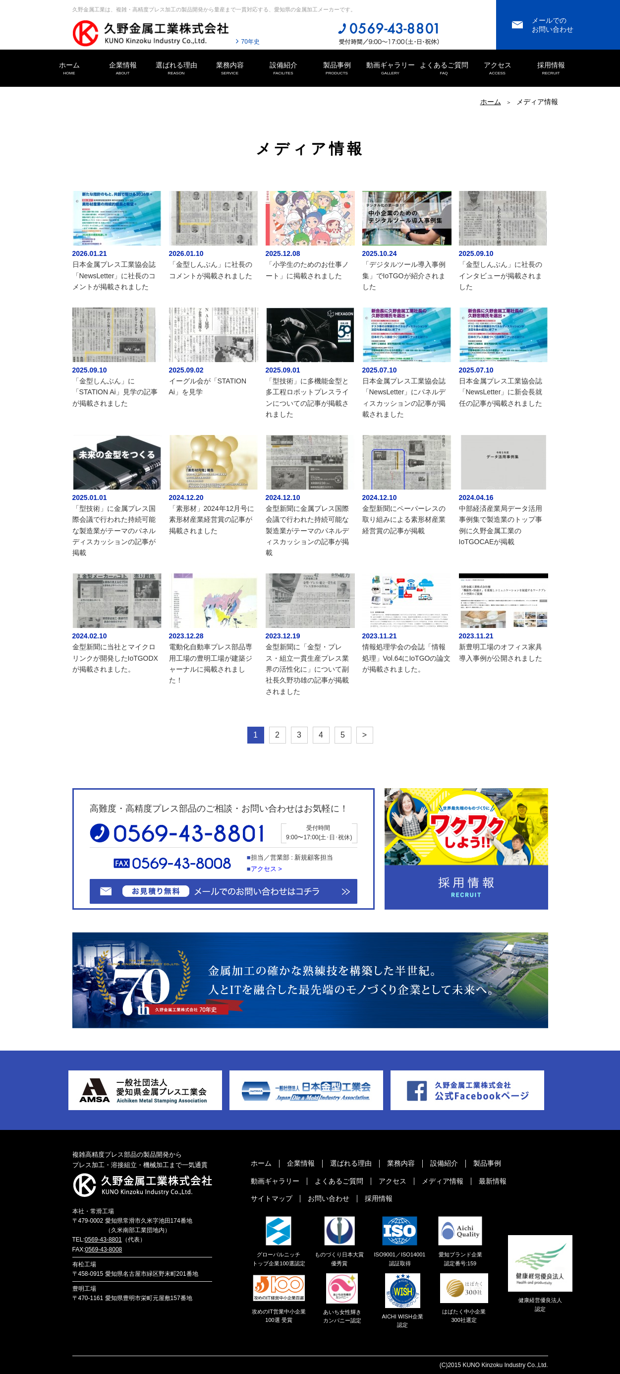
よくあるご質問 (444, 69)
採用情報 (551, 69)
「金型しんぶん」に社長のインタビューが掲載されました (500, 275)
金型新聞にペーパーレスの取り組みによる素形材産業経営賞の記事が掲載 (404, 519)
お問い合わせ (328, 1198)
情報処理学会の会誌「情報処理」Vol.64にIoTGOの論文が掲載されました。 (406, 658)
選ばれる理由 (176, 69)
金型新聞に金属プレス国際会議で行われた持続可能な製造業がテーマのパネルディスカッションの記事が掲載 (307, 530)
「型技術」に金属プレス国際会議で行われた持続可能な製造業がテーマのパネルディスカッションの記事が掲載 (114, 530)
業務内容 (230, 69)
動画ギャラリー (390, 69)
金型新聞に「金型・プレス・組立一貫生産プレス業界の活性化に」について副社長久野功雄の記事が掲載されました (307, 669)
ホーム (69, 69)
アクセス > (266, 869)
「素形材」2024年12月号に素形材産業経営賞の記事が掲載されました (212, 519)
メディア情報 (442, 1181)
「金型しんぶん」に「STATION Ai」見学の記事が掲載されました (115, 392)
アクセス (497, 69)
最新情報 (493, 1181)
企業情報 (123, 69)
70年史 (250, 41)
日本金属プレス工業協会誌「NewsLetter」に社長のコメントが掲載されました (114, 275)
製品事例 (337, 69)
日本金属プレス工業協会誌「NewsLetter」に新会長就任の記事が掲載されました (501, 392)
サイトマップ (271, 1198)
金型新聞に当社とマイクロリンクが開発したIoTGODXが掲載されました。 (115, 658)
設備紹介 (283, 69)
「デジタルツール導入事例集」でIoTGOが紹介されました (404, 275)
